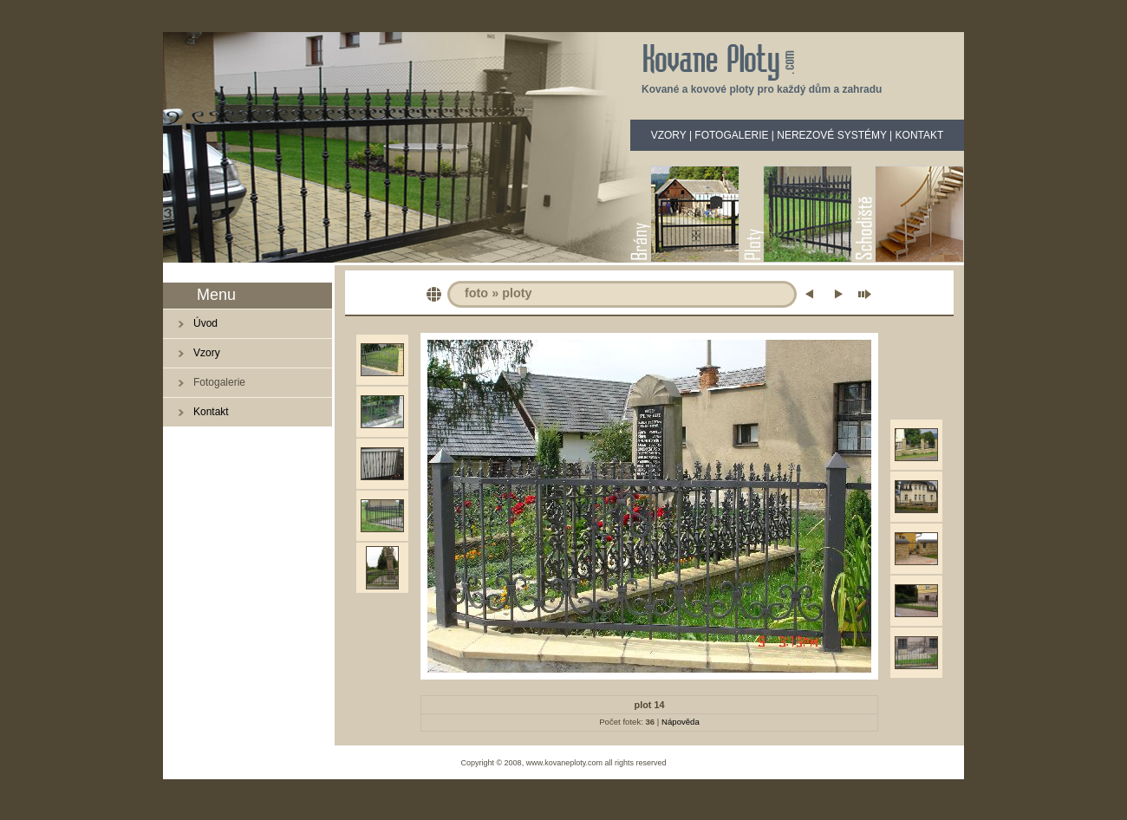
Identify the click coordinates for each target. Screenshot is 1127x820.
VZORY (669, 135)
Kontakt (211, 412)
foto (476, 293)
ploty (516, 293)
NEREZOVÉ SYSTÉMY (831, 135)
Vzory (206, 353)
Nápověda (680, 721)
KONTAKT (920, 135)
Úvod (205, 323)
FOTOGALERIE (731, 135)
